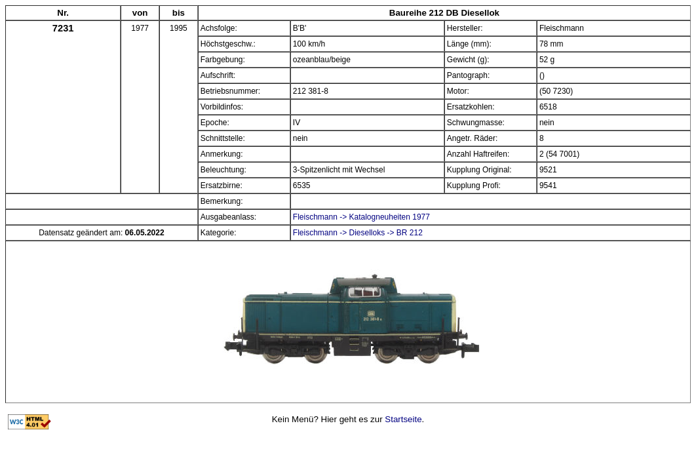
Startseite (403, 419)
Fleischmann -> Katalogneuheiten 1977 (361, 217)
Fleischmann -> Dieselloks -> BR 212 (358, 232)
